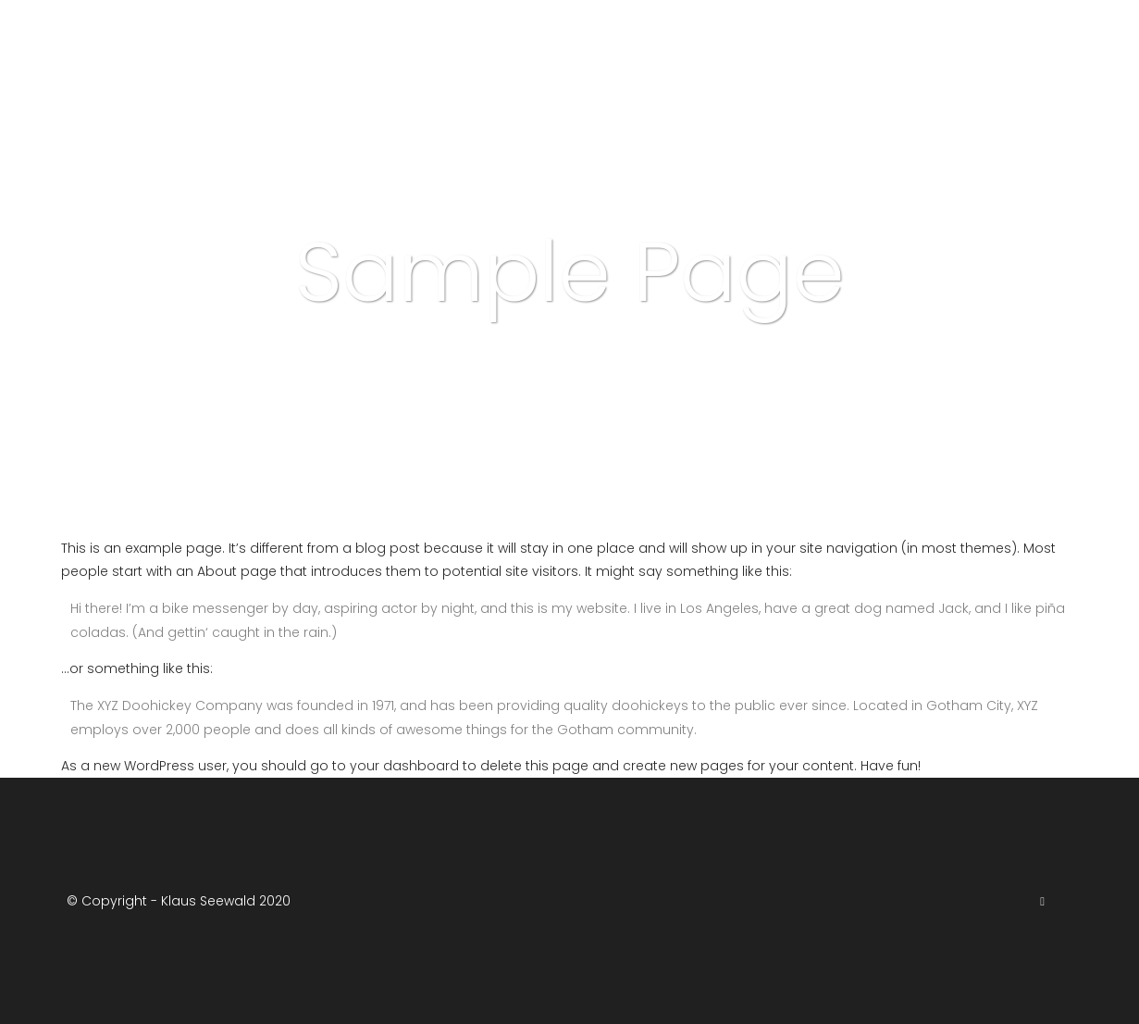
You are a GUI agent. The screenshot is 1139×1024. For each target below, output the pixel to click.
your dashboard (404, 765)
